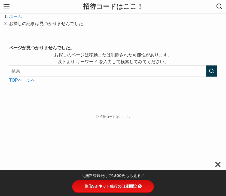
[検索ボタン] (219, 6)
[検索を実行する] (211, 71)
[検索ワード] (113, 71)
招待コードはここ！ (113, 6)
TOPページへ (22, 80)
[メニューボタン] (6, 6)
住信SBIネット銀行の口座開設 (113, 186)
